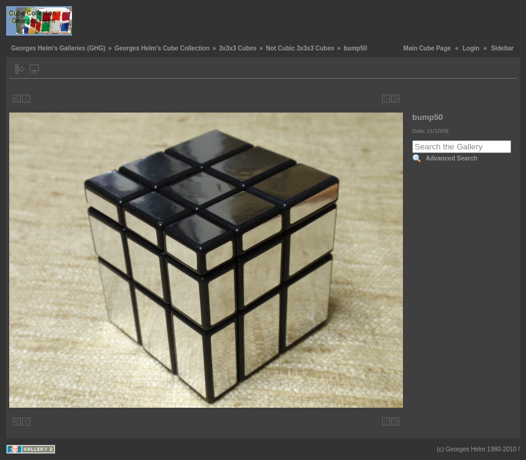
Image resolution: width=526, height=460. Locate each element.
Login (471, 48)
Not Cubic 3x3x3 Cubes (300, 48)
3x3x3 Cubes (238, 48)
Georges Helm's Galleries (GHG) (58, 48)
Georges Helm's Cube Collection (162, 48)
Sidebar (502, 48)
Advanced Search (451, 158)
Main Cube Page (427, 48)
